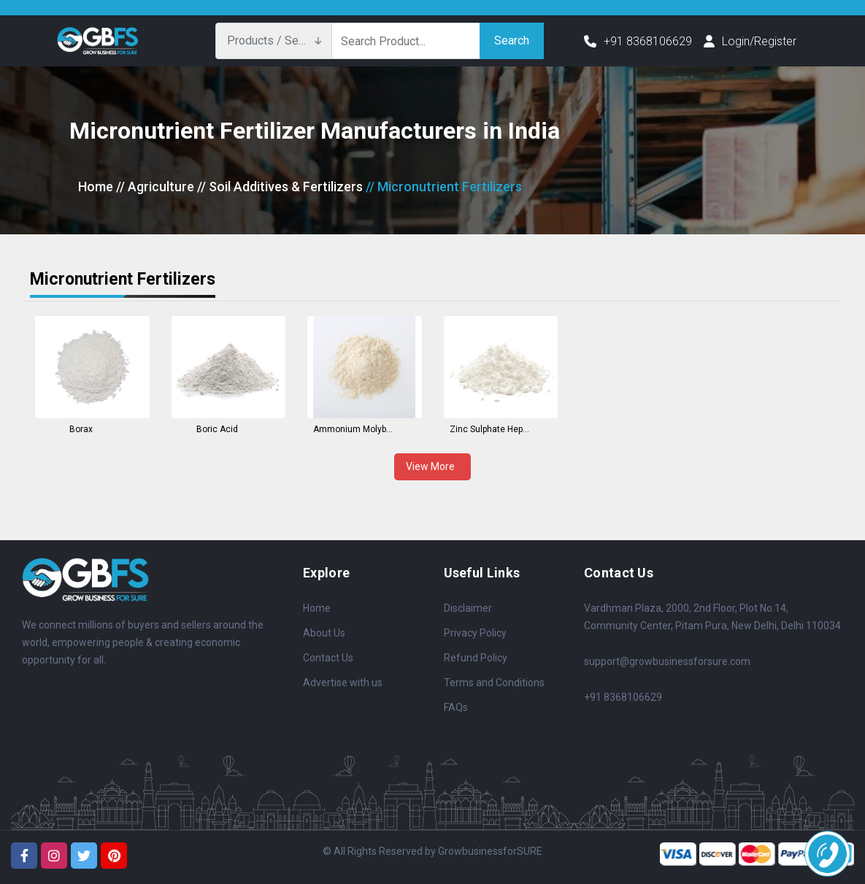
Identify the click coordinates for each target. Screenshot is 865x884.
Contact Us (328, 658)
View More (432, 466)
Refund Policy (475, 658)
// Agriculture (155, 186)
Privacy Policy (475, 633)
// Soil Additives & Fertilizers (280, 186)
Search (511, 40)
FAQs (456, 707)
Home (95, 186)
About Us (324, 633)
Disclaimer (468, 608)
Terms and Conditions (494, 682)
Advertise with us (342, 682)
